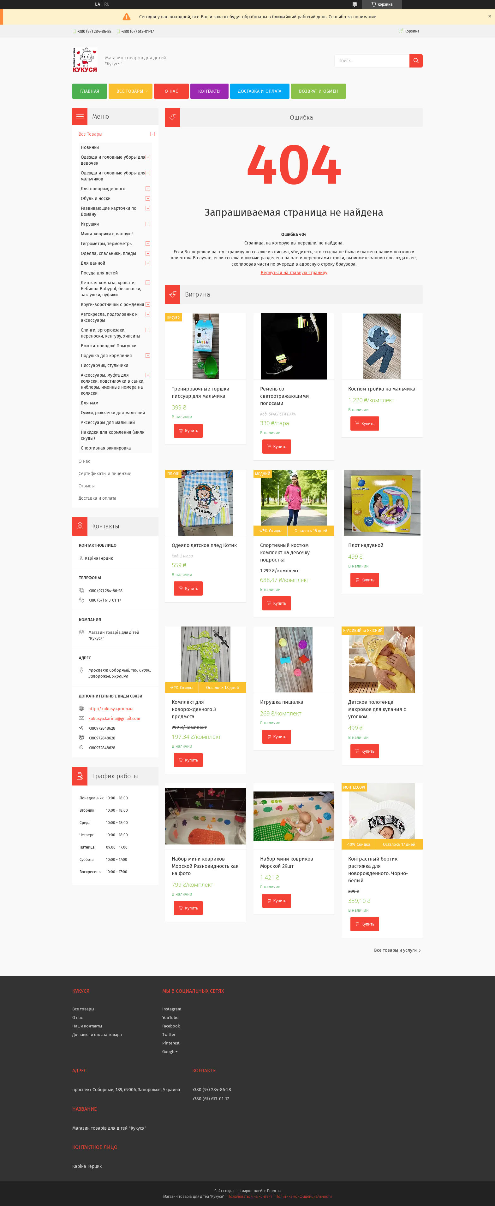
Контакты (209, 91)
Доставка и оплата (260, 91)
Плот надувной (366, 545)
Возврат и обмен (318, 91)
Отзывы (87, 486)
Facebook (171, 1026)
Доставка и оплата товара (97, 1034)
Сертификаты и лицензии (105, 473)
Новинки (90, 147)
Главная (89, 91)
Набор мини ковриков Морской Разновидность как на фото (205, 866)
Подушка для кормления (106, 355)
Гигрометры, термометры (107, 243)
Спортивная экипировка (106, 448)
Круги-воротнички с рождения (112, 304)
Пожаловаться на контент (250, 1196)
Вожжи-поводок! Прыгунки (108, 346)
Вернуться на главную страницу (294, 272)
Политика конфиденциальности (304, 1196)
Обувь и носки (95, 198)
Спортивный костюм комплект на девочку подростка (285, 552)
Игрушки (90, 224)
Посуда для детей (99, 273)
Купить (191, 430)
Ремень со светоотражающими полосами (284, 396)
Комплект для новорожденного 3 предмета (194, 709)
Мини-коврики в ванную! (107, 234)
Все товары (83, 1009)
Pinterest (171, 1043)
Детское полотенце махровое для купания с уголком (377, 709)
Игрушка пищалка (281, 702)
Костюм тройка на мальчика (381, 389)
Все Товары (129, 91)
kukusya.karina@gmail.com (114, 718)
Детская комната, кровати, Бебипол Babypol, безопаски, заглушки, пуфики (111, 288)
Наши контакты (87, 1026)
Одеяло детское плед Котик (204, 545)
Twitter (169, 1034)
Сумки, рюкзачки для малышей (113, 412)
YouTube (170, 1017)
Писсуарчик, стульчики (104, 365)
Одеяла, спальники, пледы (108, 253)
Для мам (89, 403)
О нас (171, 91)
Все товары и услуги (395, 950)
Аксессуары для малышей (108, 422)
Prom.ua (274, 1191)
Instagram (171, 1009)
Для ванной (93, 263)
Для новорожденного (103, 188)
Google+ (169, 1051)
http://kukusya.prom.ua (111, 708)
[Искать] (416, 61)
